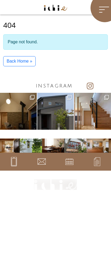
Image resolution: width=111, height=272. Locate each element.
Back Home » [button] (19, 61)
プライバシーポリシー (70, 243)
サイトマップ (65, 237)
